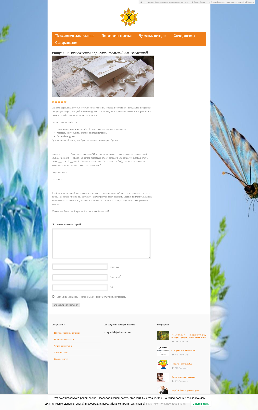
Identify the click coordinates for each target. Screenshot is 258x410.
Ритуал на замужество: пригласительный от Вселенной (100, 53)
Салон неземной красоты (183, 377)
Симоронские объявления (183, 350)
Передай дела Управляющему (185, 390)
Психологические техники (74, 36)
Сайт (112, 287)
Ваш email (115, 277)
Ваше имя (114, 267)
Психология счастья (116, 36)
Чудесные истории (152, 36)
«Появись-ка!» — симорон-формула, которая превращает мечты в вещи (163, 2)
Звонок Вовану (201, 2)
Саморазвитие (66, 43)
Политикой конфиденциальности (166, 403)
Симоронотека (184, 36)
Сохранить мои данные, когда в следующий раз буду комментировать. (91, 296)
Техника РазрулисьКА (181, 364)
